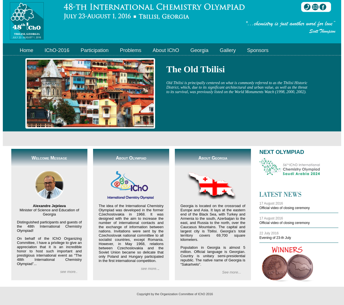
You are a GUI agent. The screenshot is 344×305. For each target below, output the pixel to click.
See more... (231, 272)
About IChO (166, 50)
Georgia (199, 50)
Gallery (228, 50)
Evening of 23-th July (275, 238)
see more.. (69, 272)
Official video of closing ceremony (284, 208)
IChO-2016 (57, 50)
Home (26, 50)
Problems (130, 50)
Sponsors (257, 50)
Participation (95, 50)
